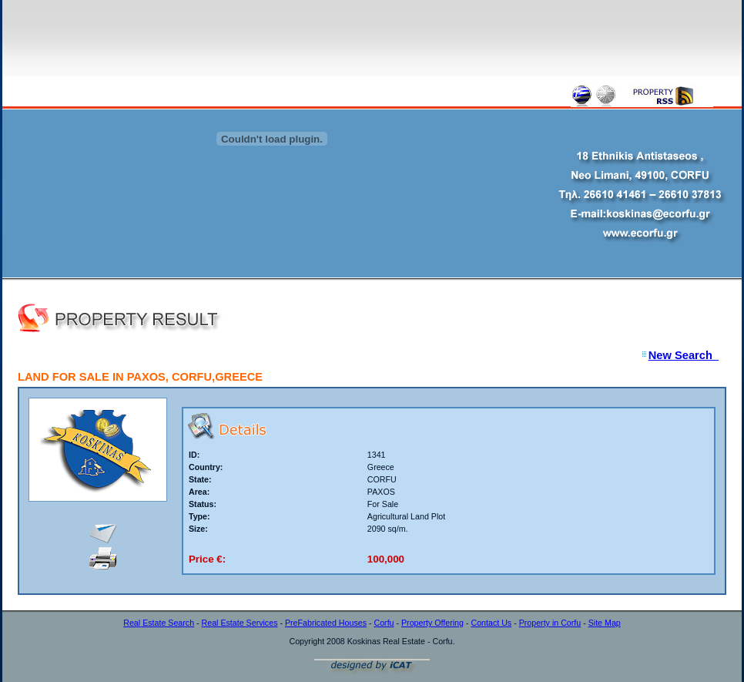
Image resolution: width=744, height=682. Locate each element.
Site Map (604, 622)
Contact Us (491, 622)
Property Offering (432, 622)
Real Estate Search (158, 622)
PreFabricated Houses (326, 622)
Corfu (384, 622)
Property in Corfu (550, 622)
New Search (683, 355)
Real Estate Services (240, 622)
